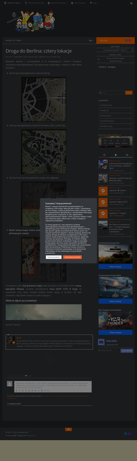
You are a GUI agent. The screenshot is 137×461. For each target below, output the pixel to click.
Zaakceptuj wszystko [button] (72, 257)
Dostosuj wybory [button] (53, 257)
